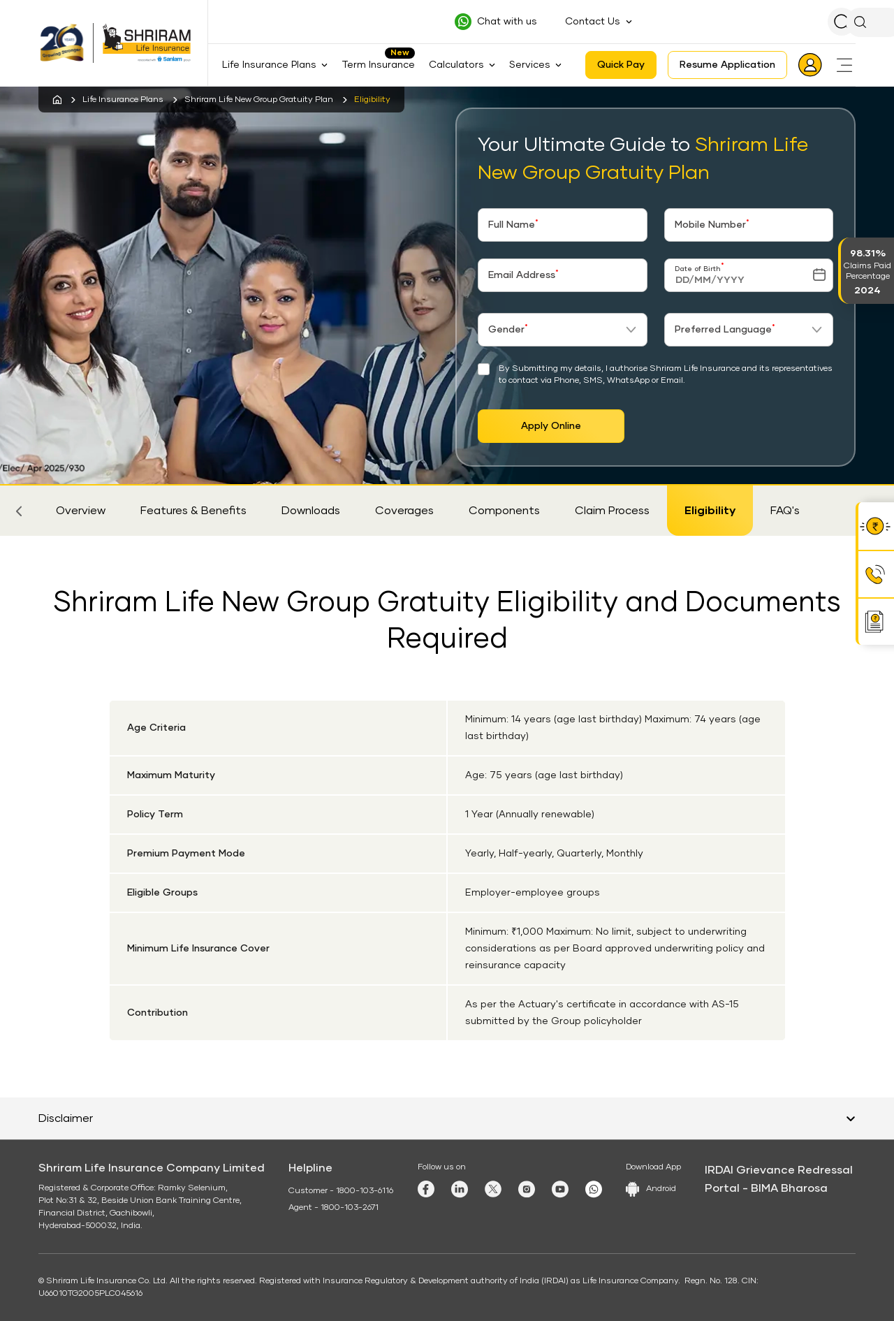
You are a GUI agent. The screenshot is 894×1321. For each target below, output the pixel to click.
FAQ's (785, 510)
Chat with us (507, 22)
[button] (18, 510)
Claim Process (612, 510)
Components (504, 510)
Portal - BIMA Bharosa (766, 1188)
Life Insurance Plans (122, 100)
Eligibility (709, 510)
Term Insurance (378, 65)
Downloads (310, 510)
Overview (80, 510)
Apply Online (551, 426)
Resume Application (727, 65)
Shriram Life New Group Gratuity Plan (258, 100)
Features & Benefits (193, 510)
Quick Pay (621, 65)
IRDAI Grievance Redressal (779, 1170)
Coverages (404, 510)
